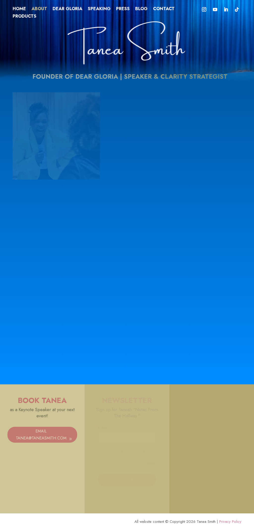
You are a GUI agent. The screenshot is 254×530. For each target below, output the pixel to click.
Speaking (99, 9)
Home (19, 9)
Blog (141, 9)
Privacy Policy (230, 521)
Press (123, 9)
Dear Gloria (67, 9)
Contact (164, 9)
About (39, 9)
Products (24, 16)
